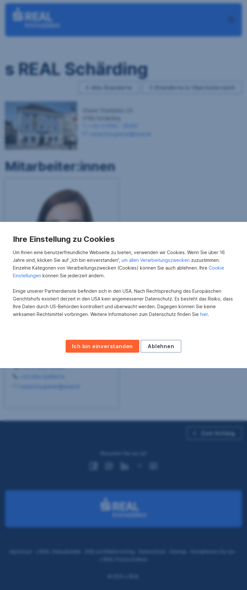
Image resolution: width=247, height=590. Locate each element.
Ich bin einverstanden (102, 346)
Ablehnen (161, 346)
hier (204, 314)
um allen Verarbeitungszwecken (156, 260)
